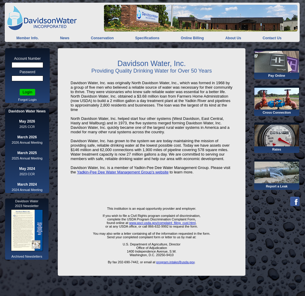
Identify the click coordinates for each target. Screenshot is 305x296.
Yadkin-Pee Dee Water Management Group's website (122, 172)
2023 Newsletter (27, 206)
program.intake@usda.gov (175, 262)
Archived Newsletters (26, 256)
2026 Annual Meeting (27, 142)
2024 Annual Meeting (27, 190)
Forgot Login (27, 99)
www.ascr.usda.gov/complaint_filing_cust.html (162, 223)
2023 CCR (27, 174)
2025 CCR (27, 127)
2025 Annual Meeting (27, 158)
